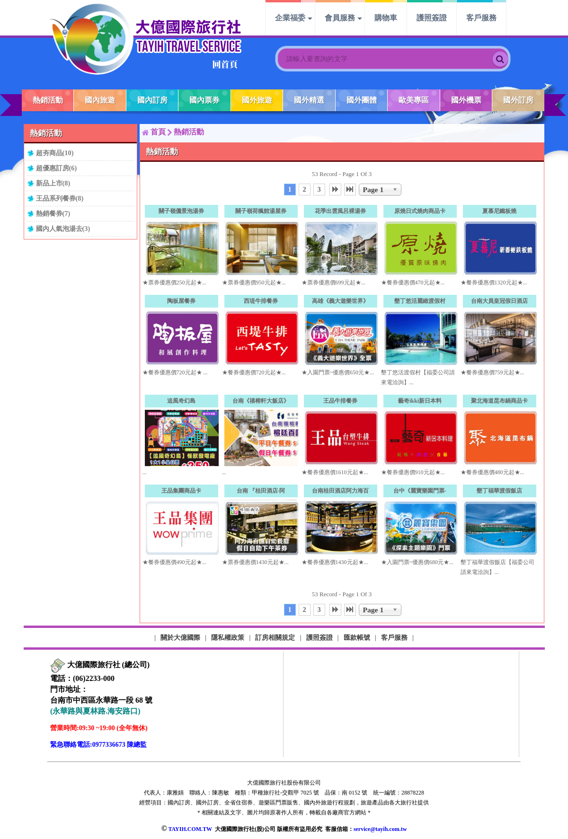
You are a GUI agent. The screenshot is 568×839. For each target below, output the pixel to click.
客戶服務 (481, 18)
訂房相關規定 (275, 637)
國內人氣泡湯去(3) (63, 228)
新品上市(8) (53, 183)
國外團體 (361, 100)
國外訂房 (518, 100)
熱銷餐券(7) (53, 213)
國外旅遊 (257, 100)
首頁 (158, 132)
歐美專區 (414, 100)
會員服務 (340, 18)
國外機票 (466, 100)
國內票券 (204, 100)
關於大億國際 (180, 637)
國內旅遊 (100, 100)
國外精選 (309, 100)
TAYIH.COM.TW (190, 829)
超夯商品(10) (55, 153)
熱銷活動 (48, 100)
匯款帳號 (357, 637)
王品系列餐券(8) (60, 198)
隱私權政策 (227, 637)
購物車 (385, 18)
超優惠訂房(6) (56, 168)
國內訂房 (152, 100)
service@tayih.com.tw (380, 829)
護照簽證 (432, 18)
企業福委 (290, 18)
